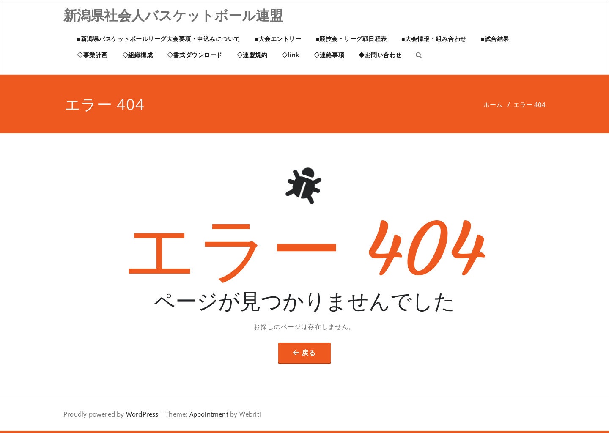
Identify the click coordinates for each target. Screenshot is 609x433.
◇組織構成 (137, 55)
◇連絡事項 (329, 55)
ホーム (492, 104)
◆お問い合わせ (380, 55)
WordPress (142, 414)
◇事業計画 (92, 55)
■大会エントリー (278, 39)
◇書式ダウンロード (194, 55)
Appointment (207, 414)
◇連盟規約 (252, 55)
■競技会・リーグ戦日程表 (351, 39)
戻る (309, 352)
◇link (290, 55)
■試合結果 (495, 39)
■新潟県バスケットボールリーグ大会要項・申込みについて (158, 39)
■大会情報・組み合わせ (433, 39)
